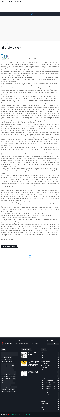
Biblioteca (4, 353)
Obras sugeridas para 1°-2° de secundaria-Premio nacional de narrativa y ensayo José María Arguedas (33, 364)
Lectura (11, 363)
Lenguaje (4, 365)
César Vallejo (14, 355)
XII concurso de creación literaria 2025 (11, 1)
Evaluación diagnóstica (6, 359)
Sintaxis (3, 391)
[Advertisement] (30, 7)
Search (55, 14)
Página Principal (5, 44)
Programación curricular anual (8, 382)
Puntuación (14, 387)
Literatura (4, 368)
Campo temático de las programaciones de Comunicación (33, 373)
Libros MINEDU (11, 365)
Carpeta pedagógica (6, 355)
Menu (4, 14)
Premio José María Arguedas (7, 370)
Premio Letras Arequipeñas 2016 (8, 374)
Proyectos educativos (6, 385)
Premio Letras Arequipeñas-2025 (30, 14)
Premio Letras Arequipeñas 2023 (8, 378)
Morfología (10, 368)
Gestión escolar (5, 363)
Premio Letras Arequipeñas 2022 (8, 376)
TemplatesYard (14, 414)
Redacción (4, 389)
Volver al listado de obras (54, 54)
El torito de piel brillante (32, 353)
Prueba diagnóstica (6, 387)
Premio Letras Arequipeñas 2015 (8, 372)
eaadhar (28, 414)
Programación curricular (7, 380)
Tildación (13, 391)
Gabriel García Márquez (7, 361)
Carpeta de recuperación (13, 353)
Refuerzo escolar (11, 389)
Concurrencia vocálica (6, 357)
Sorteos (8, 391)
